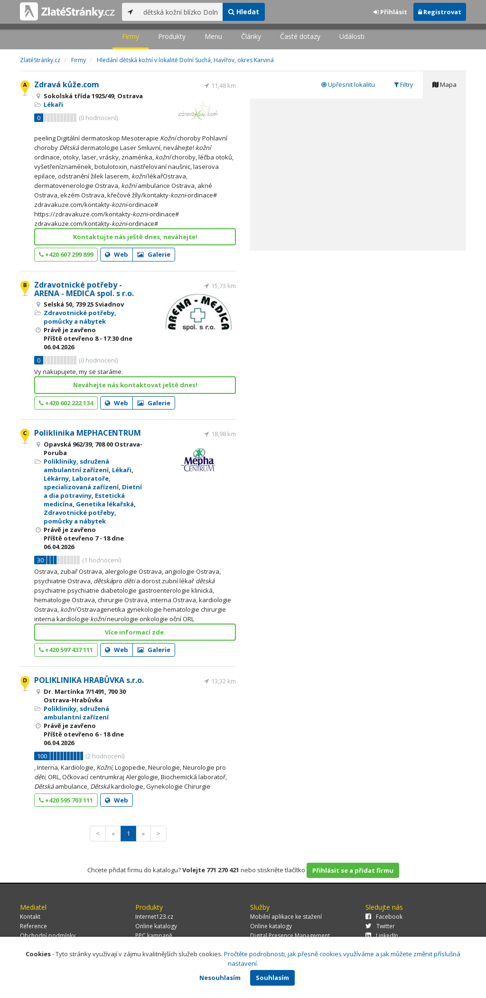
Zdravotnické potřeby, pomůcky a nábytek (80, 317)
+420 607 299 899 (66, 254)
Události (351, 36)
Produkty (172, 36)
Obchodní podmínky (47, 936)
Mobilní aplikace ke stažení (286, 917)
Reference (33, 926)
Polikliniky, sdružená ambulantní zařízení (76, 465)
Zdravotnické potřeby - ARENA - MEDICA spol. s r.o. (84, 289)
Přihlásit (390, 12)
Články (251, 36)
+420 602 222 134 (66, 403)
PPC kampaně (153, 936)
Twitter (380, 926)
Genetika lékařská (105, 504)
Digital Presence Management (290, 936)
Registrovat (439, 12)
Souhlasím (272, 977)
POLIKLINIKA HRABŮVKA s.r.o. (89, 680)
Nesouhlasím (220, 977)
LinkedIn (381, 936)
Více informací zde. (135, 632)
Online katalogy (156, 926)
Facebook (383, 917)
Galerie (153, 254)
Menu (213, 36)
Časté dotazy (300, 36)
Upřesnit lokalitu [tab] (348, 84)
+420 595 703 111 (66, 800)
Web (116, 254)
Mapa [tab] (444, 84)
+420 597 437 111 (66, 649)
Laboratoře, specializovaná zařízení (81, 482)
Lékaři (53, 104)
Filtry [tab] (403, 84)
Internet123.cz (154, 917)
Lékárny (56, 478)
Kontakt (30, 917)
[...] (180, 12)
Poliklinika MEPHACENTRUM (87, 433)
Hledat (243, 11)
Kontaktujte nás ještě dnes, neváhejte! (135, 237)
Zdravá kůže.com (66, 84)
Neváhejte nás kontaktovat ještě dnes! (135, 385)
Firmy (130, 36)
